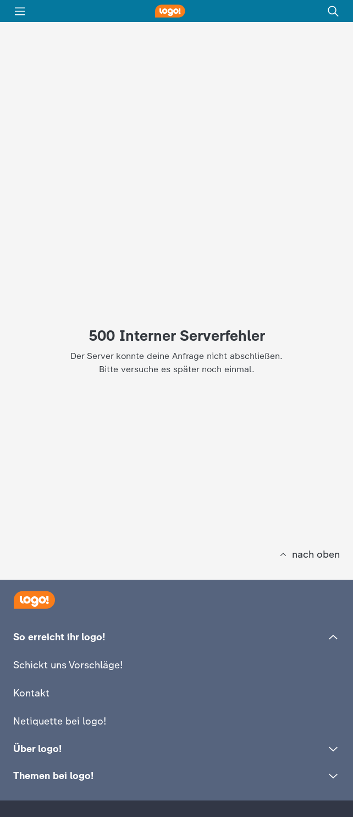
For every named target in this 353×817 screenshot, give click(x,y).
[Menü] (19, 11)
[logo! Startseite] (176, 11)
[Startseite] (34, 600)
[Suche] (333, 11)
